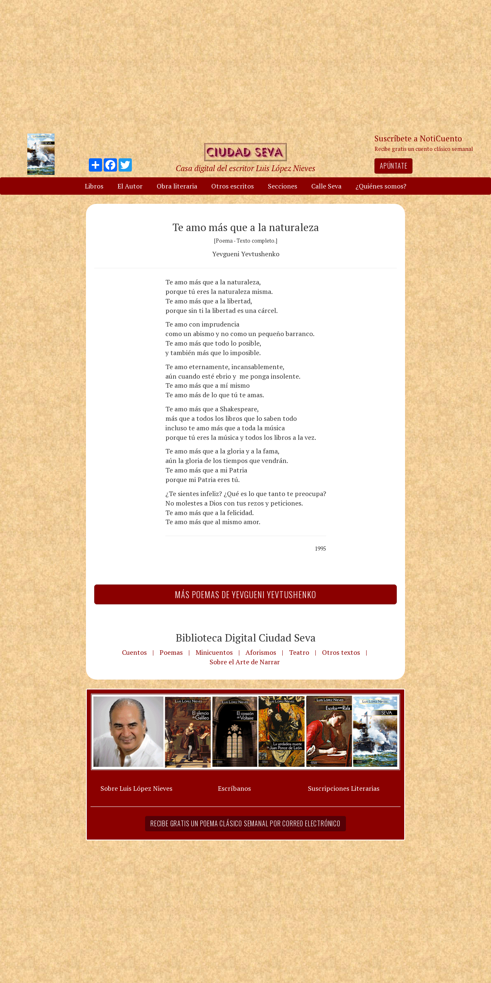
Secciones (282, 186)
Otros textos (341, 652)
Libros (94, 186)
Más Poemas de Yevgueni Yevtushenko (245, 594)
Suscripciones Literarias (343, 788)
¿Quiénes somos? (380, 186)
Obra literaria (177, 186)
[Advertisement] (245, 66)
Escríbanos (234, 788)
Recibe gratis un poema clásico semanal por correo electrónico (245, 823)
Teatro (299, 652)
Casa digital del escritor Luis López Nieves (245, 168)
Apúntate (393, 166)
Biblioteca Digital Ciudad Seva (246, 637)
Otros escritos (232, 186)
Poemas (171, 652)
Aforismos (261, 652)
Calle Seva (326, 186)
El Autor (130, 186)
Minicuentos (214, 652)
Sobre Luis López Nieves (136, 788)
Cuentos (134, 652)
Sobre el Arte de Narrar (245, 661)
